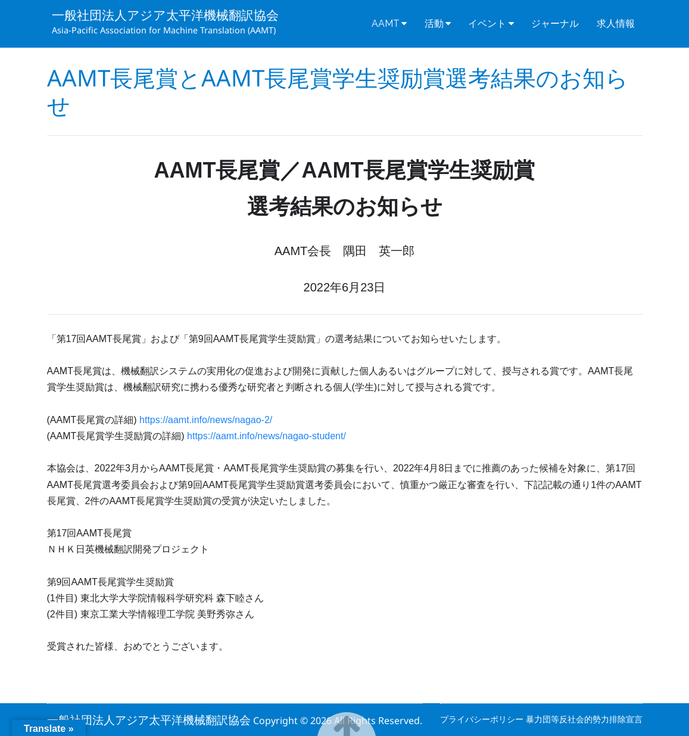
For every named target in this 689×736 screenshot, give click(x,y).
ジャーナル (555, 23)
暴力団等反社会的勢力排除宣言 (584, 719)
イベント (487, 23)
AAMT (386, 23)
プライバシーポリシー (483, 719)
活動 (434, 23)
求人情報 (616, 23)
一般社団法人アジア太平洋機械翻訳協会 (165, 15)
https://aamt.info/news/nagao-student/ (266, 436)
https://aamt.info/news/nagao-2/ (205, 420)
